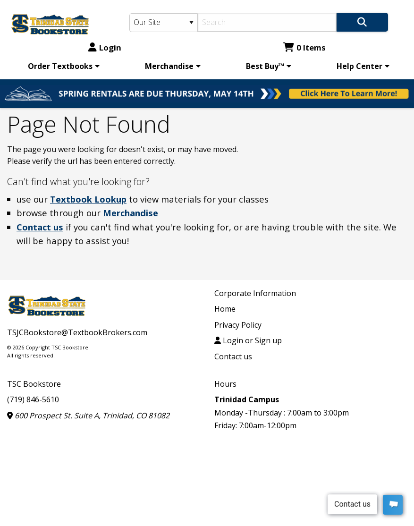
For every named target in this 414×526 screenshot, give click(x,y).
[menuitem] (62, 66)
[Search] (267, 22)
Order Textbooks (60, 66)
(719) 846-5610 (33, 399)
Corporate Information (255, 293)
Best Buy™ (265, 66)
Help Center (359, 66)
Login (104, 47)
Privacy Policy (238, 325)
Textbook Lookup (88, 199)
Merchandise (169, 66)
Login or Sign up (248, 340)
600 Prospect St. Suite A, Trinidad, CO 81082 (88, 415)
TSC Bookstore (34, 384)
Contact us (40, 227)
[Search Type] (163, 22)
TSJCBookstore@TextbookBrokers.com (77, 332)
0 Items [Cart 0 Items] (304, 47)
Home (225, 309)
